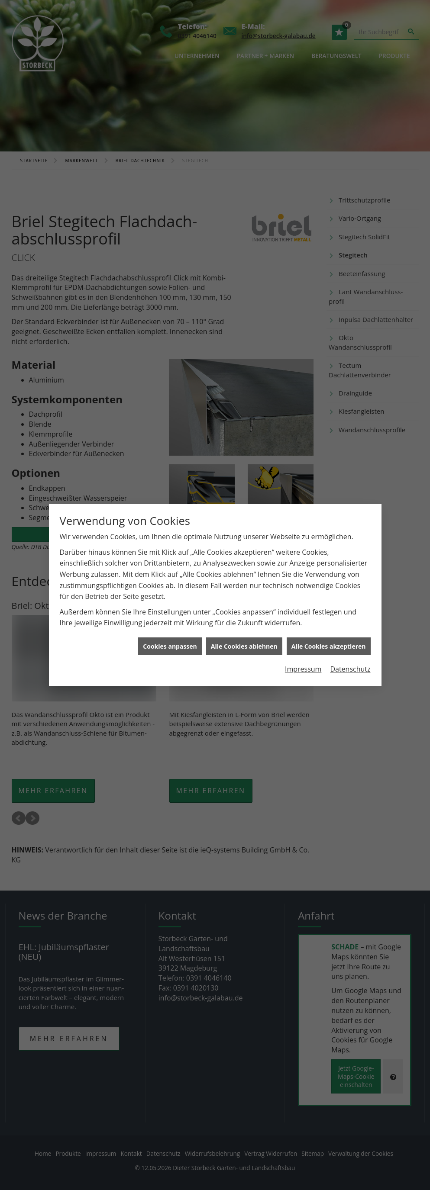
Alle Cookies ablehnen (244, 629)
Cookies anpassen (170, 629)
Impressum (303, 652)
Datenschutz (350, 652)
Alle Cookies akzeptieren (328, 629)
